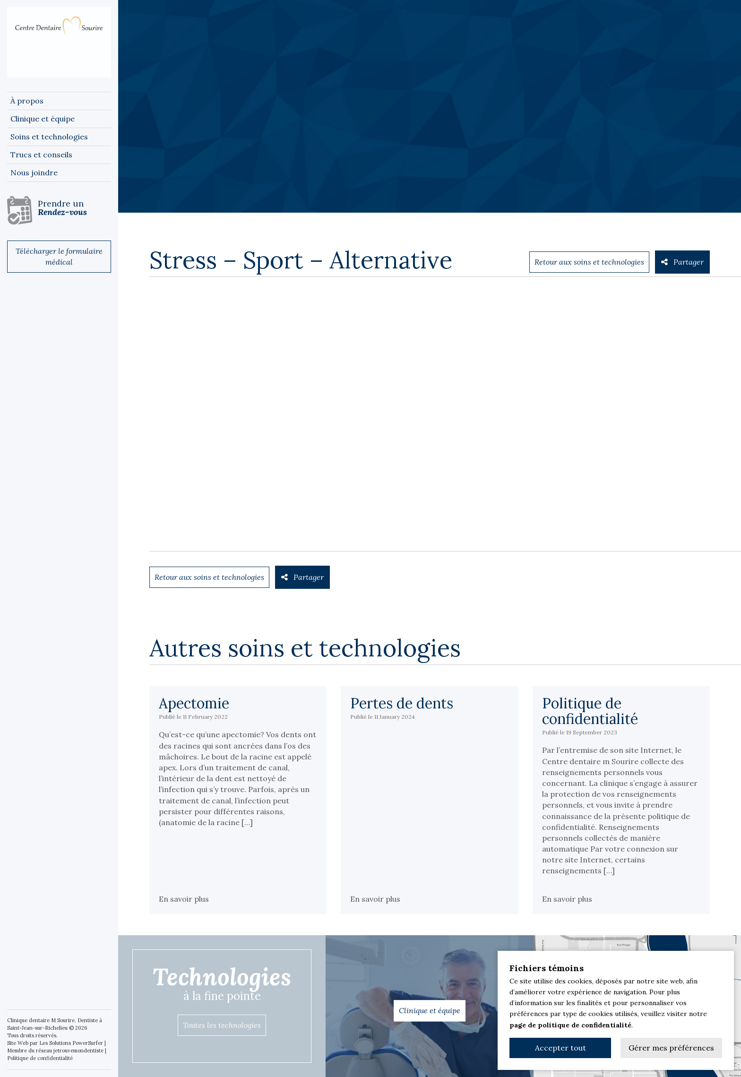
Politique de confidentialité (40, 1058)
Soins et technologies (49, 136)
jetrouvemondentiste (78, 1050)
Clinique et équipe (42, 118)
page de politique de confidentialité (570, 1025)
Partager (682, 262)
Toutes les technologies (222, 1025)
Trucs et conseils (41, 154)
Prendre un (74, 207)
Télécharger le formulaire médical (59, 256)
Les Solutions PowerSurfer (71, 1043)
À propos (26, 100)
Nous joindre (34, 172)
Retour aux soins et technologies (589, 262)
